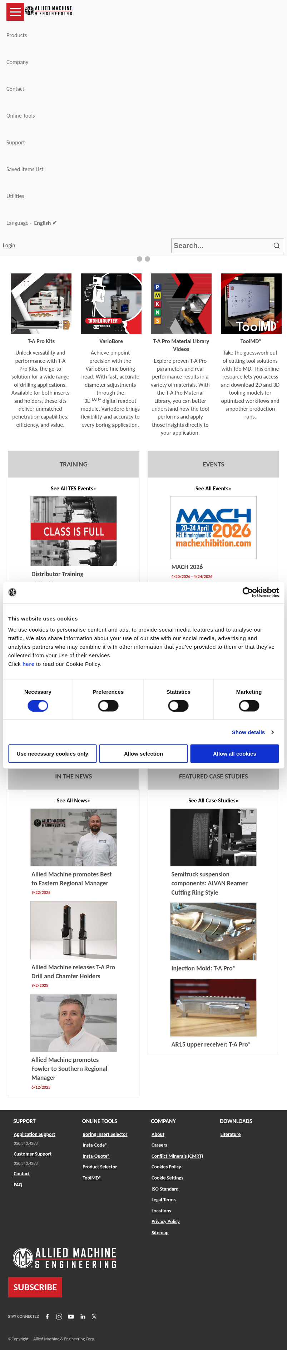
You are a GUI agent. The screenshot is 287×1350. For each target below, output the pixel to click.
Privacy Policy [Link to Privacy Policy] (166, 1221)
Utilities (15, 196)
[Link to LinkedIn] (81, 1316)
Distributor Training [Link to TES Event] (57, 574)
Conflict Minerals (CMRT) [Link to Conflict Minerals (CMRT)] (177, 1156)
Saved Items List (24, 169)
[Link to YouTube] (70, 1316)
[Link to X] (93, 1316)
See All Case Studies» (213, 800)
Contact (15, 88)
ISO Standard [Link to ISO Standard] (165, 1189)
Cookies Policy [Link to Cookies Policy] (166, 1167)
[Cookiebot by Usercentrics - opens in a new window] (247, 592)
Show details (248, 732)
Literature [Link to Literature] (231, 1134)
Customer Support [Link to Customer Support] (33, 1154)
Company (17, 62)
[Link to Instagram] (58, 1316)
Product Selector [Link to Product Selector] (100, 1167)
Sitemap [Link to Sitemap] (160, 1233)
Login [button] (10, 245)
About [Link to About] (158, 1134)
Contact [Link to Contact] (22, 1174)
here (29, 664)
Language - (31, 223)
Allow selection (143, 754)
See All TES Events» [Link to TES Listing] (73, 488)
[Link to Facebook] (46, 1316)
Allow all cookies (234, 754)
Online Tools (20, 115)
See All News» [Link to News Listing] (73, 800)
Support (15, 142)
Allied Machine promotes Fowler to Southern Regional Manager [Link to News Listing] (69, 1069)
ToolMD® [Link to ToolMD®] (92, 1178)
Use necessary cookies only (52, 754)
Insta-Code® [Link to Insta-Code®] (95, 1145)
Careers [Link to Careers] (159, 1145)
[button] (139, 259)
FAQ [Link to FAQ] (18, 1185)
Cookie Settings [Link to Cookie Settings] (167, 1178)
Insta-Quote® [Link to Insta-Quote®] (96, 1156)
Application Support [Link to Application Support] (34, 1134)
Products (16, 35)
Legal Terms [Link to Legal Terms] (164, 1200)
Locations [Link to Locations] (161, 1211)
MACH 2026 (187, 567)
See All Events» (213, 488)
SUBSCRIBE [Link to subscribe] (35, 1287)
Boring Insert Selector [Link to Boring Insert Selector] (105, 1134)
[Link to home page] (48, 12)
